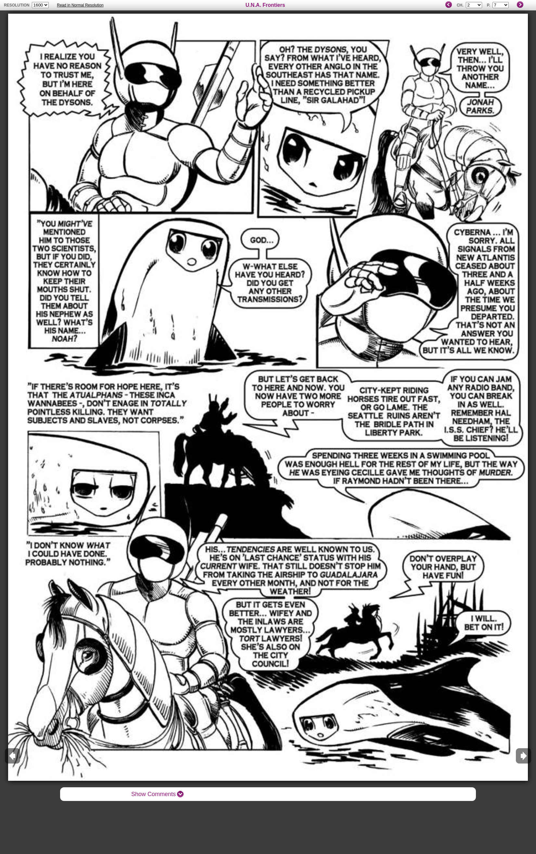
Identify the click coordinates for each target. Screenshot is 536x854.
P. (488, 5)
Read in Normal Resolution (80, 5)
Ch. (460, 5)
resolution (17, 5)
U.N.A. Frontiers (265, 5)
